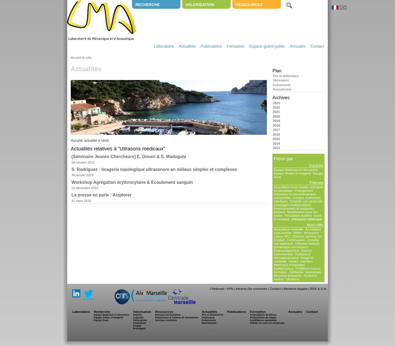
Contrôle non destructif (306, 201)
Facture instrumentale (293, 252)
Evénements (281, 85)
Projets (137, 325)
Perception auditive (298, 215)
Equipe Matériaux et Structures (296, 169)
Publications (211, 46)
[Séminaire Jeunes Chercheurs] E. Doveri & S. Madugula (129, 156)
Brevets (137, 314)
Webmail (217, 288)
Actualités (187, 46)
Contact (317, 46)
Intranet (241, 288)
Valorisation (199, 4)
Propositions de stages (263, 317)
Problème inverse (307, 268)
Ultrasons (292, 279)
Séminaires (281, 80)
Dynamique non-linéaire (290, 247)
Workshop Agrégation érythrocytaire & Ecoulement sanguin (132, 182)
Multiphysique (283, 268)
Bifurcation (311, 233)
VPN (230, 288)
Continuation (296, 240)
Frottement (303, 254)
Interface (306, 261)
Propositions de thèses (263, 314)
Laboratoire (164, 46)
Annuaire (297, 46)
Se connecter (257, 288)
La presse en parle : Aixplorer (102, 195)
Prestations (139, 323)
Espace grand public (267, 46)
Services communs (166, 320)
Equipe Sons (101, 320)
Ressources (249, 4)
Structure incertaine (287, 275)
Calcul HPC (282, 236)
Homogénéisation (286, 257)
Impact (293, 261)
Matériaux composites (289, 265)
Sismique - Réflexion (288, 272)
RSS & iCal (318, 288)
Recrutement (282, 89)
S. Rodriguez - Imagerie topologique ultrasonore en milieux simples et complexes (154, 169)
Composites (282, 197)
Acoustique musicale (288, 229)
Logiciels (138, 317)
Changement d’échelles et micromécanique (295, 192)
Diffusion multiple (307, 243)
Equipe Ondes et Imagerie (292, 173)
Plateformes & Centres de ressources (176, 317)
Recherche (147, 4)
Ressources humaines (167, 314)
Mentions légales (295, 288)
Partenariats (140, 320)
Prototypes (139, 328)
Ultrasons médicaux (307, 219)
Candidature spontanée (263, 320)
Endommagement (286, 250)
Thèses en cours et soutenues (267, 323)
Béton (298, 233)
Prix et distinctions (285, 76)
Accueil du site (81, 57)
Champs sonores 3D (307, 236)
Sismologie (313, 272)
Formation (235, 46)
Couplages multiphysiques (292, 205)
